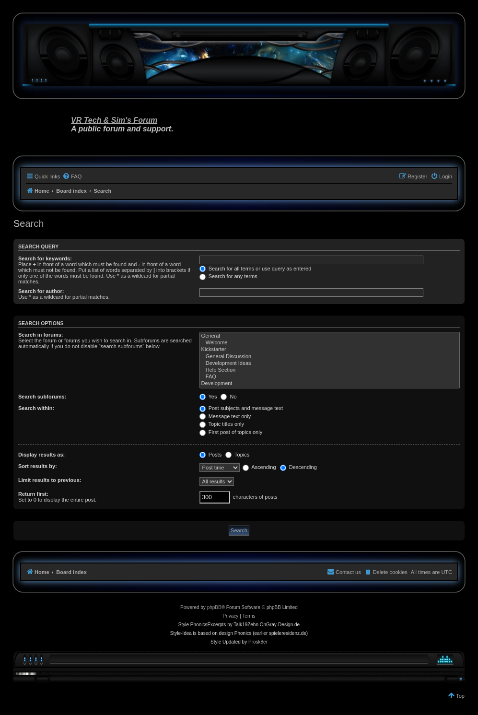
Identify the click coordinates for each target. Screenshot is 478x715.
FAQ (329, 377)
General (329, 336)
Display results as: (41, 454)
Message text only (225, 416)
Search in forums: (40, 335)
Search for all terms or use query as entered (255, 268)
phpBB (214, 607)
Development (329, 383)
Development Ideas (329, 363)
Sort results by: (37, 466)
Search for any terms (228, 276)
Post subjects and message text (241, 408)
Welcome (329, 343)
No (228, 396)
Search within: (36, 408)
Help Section (329, 370)
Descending (298, 467)
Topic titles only (221, 424)
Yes (208, 396)
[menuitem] (72, 176)
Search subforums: (42, 396)
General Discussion (329, 356)
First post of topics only (231, 432)
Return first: (33, 494)
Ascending (259, 467)
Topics (237, 454)
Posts (210, 454)
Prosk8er (258, 642)
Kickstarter (329, 349)
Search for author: (41, 291)
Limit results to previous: (49, 480)
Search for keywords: (45, 258)
